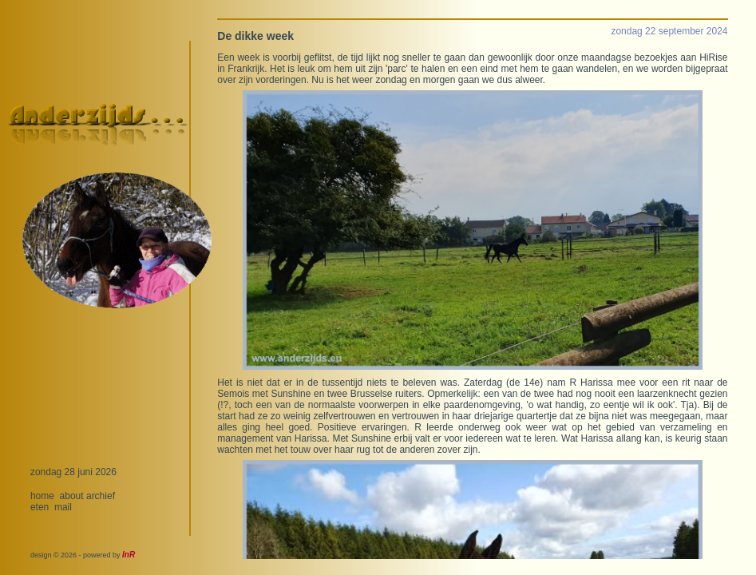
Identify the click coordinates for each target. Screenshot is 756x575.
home (42, 496)
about (72, 496)
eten (39, 507)
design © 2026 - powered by (82, 555)
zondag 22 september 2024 (669, 31)
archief (100, 496)
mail (63, 507)
